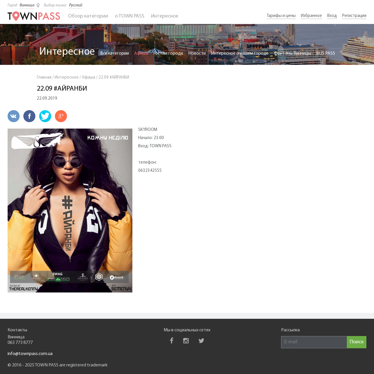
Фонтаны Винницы (292, 53)
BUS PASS (325, 53)
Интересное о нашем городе (240, 53)
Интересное (164, 16)
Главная (44, 77)
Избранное (311, 16)
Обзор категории (88, 16)
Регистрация (354, 16)
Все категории (114, 53)
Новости (197, 53)
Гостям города (168, 53)
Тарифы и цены (281, 16)
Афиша (141, 53)
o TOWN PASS (129, 16)
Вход (332, 16)
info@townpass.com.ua (30, 354)
